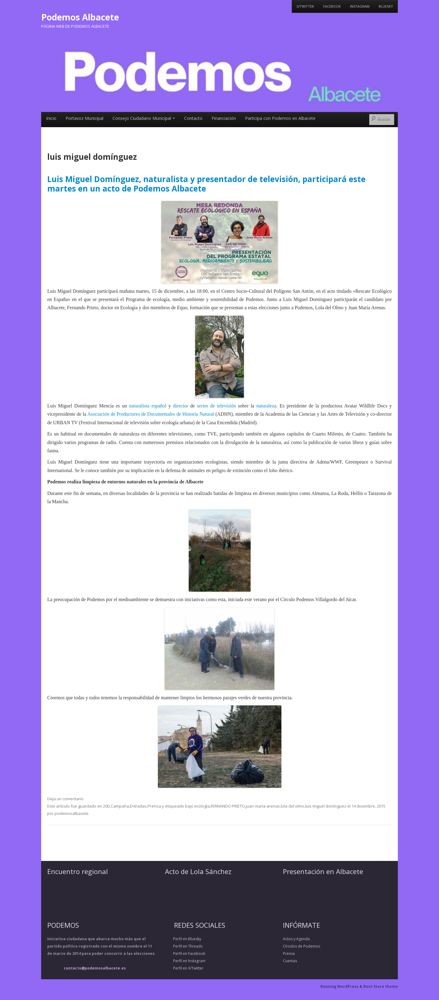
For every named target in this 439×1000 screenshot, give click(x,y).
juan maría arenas (263, 806)
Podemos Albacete (80, 17)
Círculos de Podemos (301, 946)
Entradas (138, 806)
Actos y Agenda (296, 938)
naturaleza (266, 405)
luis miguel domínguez (325, 806)
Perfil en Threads (183, 946)
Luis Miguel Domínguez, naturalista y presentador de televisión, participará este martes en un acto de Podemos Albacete (206, 184)
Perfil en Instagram (185, 960)
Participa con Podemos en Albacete (280, 118)
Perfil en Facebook (185, 953)
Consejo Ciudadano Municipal (143, 118)
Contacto (193, 118)
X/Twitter (305, 6)
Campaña (120, 806)
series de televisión (216, 405)
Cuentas (290, 960)
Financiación (224, 118)
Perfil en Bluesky (183, 938)
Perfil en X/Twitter (184, 968)
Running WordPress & (341, 986)
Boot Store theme (380, 986)
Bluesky (386, 6)
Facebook (332, 6)
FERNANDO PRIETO (228, 806)
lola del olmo (292, 806)
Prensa (154, 806)
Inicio (51, 118)
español (159, 405)
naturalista (139, 405)
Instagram (359, 6)
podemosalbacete (71, 813)
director (180, 405)
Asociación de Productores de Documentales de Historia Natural (150, 414)
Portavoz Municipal (84, 118)
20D (106, 806)
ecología (202, 806)
